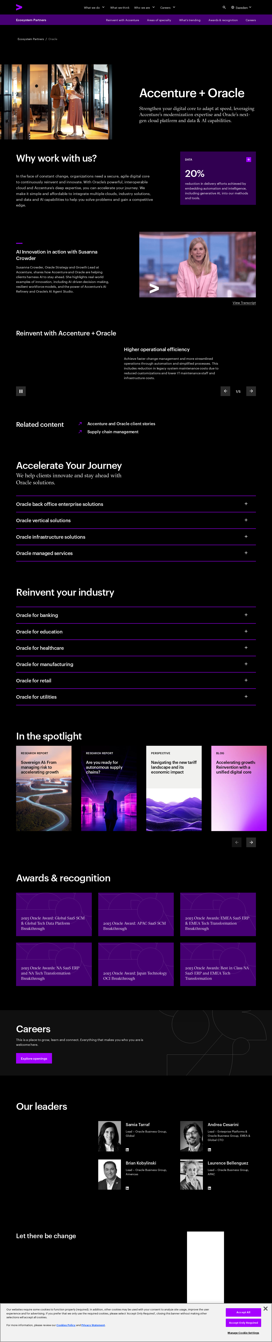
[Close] (265, 1308)
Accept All (243, 1312)
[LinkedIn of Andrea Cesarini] (209, 1150)
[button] (34, 1058)
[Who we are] (145, 7)
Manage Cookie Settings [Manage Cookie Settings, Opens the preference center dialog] (243, 1333)
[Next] (251, 842)
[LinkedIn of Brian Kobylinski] (127, 1188)
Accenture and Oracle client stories (121, 423)
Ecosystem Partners (31, 20)
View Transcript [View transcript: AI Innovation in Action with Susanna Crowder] (244, 302)
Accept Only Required (243, 1322)
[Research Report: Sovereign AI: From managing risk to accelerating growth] (44, 788)
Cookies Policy (66, 1325)
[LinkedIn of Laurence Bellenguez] (209, 1188)
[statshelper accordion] (249, 159)
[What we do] (94, 7)
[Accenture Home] (28, 7)
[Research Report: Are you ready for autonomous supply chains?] (109, 788)
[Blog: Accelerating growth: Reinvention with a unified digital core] (239, 788)
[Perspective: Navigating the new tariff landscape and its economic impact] (174, 788)
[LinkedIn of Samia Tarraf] (127, 1150)
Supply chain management (113, 431)
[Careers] (168, 7)
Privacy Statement (93, 1325)
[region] (136, 1322)
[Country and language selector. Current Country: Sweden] (242, 7)
